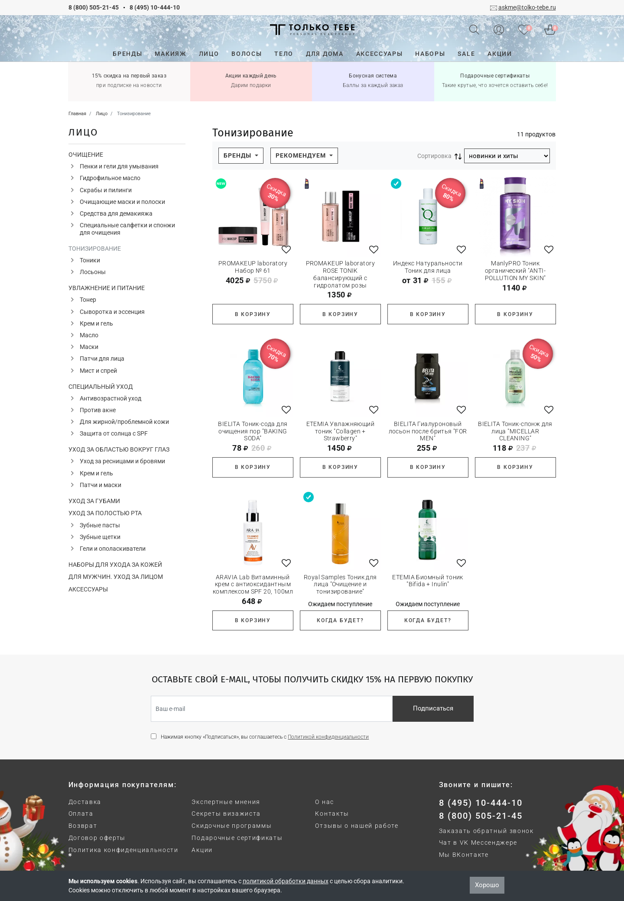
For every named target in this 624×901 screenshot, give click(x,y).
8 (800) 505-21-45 (93, 7)
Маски (89, 346)
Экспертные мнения (226, 801)
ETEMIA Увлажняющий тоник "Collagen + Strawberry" (340, 431)
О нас (324, 801)
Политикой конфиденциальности (328, 737)
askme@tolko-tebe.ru (527, 7)
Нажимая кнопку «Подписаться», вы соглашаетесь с (265, 737)
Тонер (88, 299)
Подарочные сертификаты (237, 837)
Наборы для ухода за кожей (115, 564)
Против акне (98, 410)
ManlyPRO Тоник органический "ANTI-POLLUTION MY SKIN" (515, 270)
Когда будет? (340, 620)
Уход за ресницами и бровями (122, 461)
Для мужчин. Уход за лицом (115, 576)
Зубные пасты (100, 525)
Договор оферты (97, 837)
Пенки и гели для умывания (119, 166)
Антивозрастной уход (110, 398)
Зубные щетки (100, 536)
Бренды (238, 155)
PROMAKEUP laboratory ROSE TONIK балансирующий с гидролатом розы (340, 274)
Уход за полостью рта (105, 513)
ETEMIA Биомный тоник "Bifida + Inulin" (427, 581)
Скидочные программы (232, 825)
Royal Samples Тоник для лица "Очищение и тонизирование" (340, 584)
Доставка (84, 801)
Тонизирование (94, 248)
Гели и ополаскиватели (113, 548)
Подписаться (433, 708)
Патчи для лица (102, 358)
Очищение (85, 154)
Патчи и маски (100, 484)
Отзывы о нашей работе (356, 825)
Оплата (81, 813)
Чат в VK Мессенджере (478, 842)
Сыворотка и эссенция (112, 311)
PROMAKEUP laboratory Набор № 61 (252, 267)
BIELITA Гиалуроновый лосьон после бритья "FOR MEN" (428, 431)
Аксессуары (88, 589)
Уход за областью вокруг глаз (118, 449)
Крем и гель (96, 323)
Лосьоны (93, 271)
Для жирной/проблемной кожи (124, 421)
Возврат (83, 825)
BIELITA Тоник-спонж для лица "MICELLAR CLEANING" (515, 431)
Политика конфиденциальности (123, 849)
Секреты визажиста (226, 813)
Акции (202, 849)
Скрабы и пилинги (106, 190)
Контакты (332, 813)
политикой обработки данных (285, 881)
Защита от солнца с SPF (114, 433)
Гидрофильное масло (110, 177)
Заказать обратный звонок (486, 830)
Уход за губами (94, 500)
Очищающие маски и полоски (122, 201)
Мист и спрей (98, 370)
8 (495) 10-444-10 (155, 7)
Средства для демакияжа (116, 213)
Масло (89, 335)
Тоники (90, 260)
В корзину (253, 314)
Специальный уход (100, 386)
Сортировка (434, 155)
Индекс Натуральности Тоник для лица (427, 267)
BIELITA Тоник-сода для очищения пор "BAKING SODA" (252, 431)
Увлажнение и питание (106, 287)
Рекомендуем (302, 155)
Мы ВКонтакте (464, 854)
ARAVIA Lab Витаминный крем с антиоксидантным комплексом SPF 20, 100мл (253, 584)
